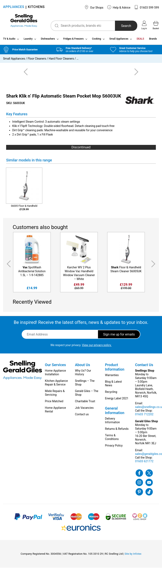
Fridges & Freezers (73, 40)
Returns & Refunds (116, 430)
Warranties (112, 376)
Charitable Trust (85, 402)
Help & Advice (118, 7)
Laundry (28, 40)
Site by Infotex (133, 555)
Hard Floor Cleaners (61, 60)
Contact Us (144, 366)
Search (123, 26)
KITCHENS (36, 7)
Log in (144, 25)
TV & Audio (9, 40)
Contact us (82, 416)
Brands (153, 40)
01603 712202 (144, 416)
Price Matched (54, 402)
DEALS (140, 40)
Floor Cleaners (37, 60)
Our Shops (93, 7)
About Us (82, 366)
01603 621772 (144, 462)
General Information (114, 412)
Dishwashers (48, 40)
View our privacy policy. (97, 346)
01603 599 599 (146, 7)
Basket (156, 25)
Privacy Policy (114, 447)
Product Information (114, 368)
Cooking (96, 40)
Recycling (111, 393)
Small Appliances (118, 40)
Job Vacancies (84, 409)
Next (154, 265)
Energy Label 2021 (116, 400)
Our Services (55, 366)
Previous (7, 265)
